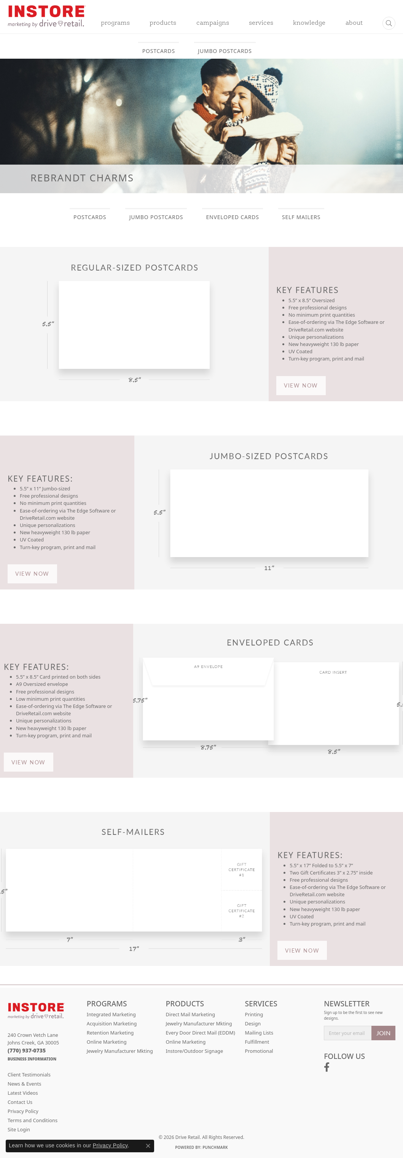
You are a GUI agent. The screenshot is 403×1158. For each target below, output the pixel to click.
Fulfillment (257, 1041)
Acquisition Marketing (112, 1023)
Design (253, 1023)
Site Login (19, 1129)
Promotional (259, 1050)
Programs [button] (115, 23)
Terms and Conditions (32, 1120)
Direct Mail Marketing (190, 1014)
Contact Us (20, 1102)
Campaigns (212, 23)
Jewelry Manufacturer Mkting (120, 1050)
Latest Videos (23, 1092)
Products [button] (163, 23)
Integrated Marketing (111, 1014)
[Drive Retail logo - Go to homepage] (47, 21)
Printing (254, 1014)
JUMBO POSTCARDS (225, 50)
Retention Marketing (110, 1032)
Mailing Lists (259, 1032)
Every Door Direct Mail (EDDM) (200, 1032)
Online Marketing (107, 1041)
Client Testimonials (29, 1074)
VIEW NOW (301, 385)
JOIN (383, 1032)
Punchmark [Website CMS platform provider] (215, 1147)
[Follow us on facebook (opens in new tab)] (327, 1067)
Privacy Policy (23, 1111)
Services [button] (261, 23)
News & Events (24, 1083)
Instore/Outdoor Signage (194, 1050)
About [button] (354, 23)
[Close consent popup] (148, 1146)
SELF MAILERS (301, 217)
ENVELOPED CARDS (232, 217)
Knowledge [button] (309, 23)
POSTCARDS (158, 50)
